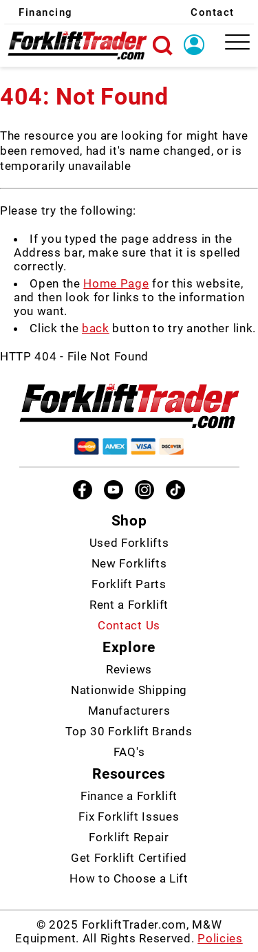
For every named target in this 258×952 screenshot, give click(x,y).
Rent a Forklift (129, 605)
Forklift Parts (129, 584)
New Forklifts (129, 563)
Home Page (116, 283)
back (95, 328)
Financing (46, 12)
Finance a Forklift (129, 796)
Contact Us (129, 625)
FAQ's (129, 752)
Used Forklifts (129, 543)
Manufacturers (129, 710)
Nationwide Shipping (129, 690)
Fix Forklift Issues (128, 816)
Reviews (129, 669)
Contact (213, 12)
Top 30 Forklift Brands (128, 731)
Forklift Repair (129, 837)
